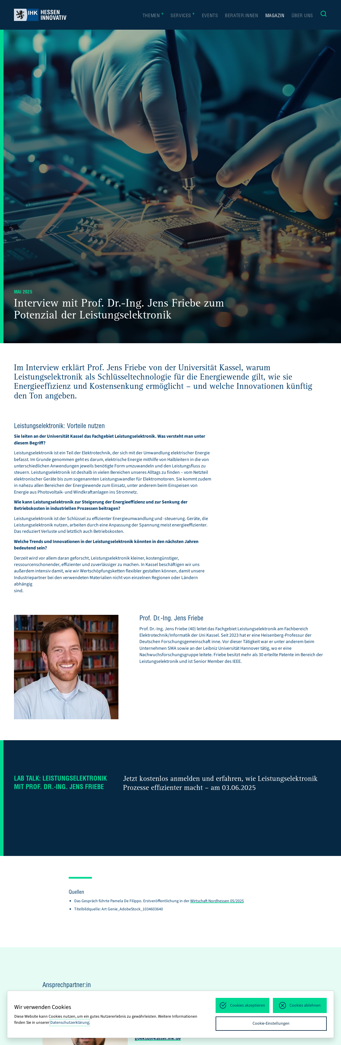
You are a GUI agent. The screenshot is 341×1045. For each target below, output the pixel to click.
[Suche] (323, 15)
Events (210, 16)
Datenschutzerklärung (69, 1023)
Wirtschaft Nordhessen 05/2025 (217, 901)
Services (182, 16)
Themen (153, 16)
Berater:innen (241, 16)
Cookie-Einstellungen (271, 1023)
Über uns (302, 16)
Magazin (275, 16)
